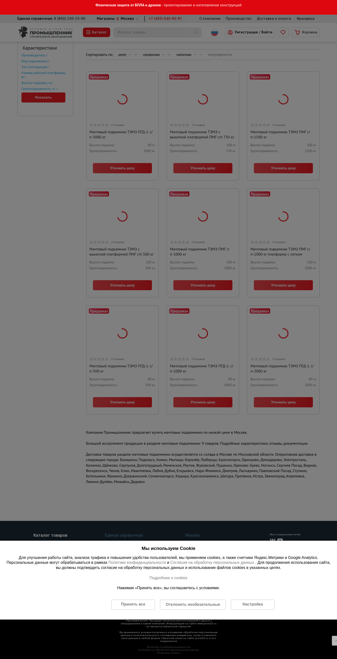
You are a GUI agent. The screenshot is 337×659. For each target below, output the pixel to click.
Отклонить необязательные (193, 604)
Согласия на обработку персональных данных (212, 563)
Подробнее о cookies (168, 578)
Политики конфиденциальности (137, 563)
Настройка (252, 604)
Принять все (133, 604)
